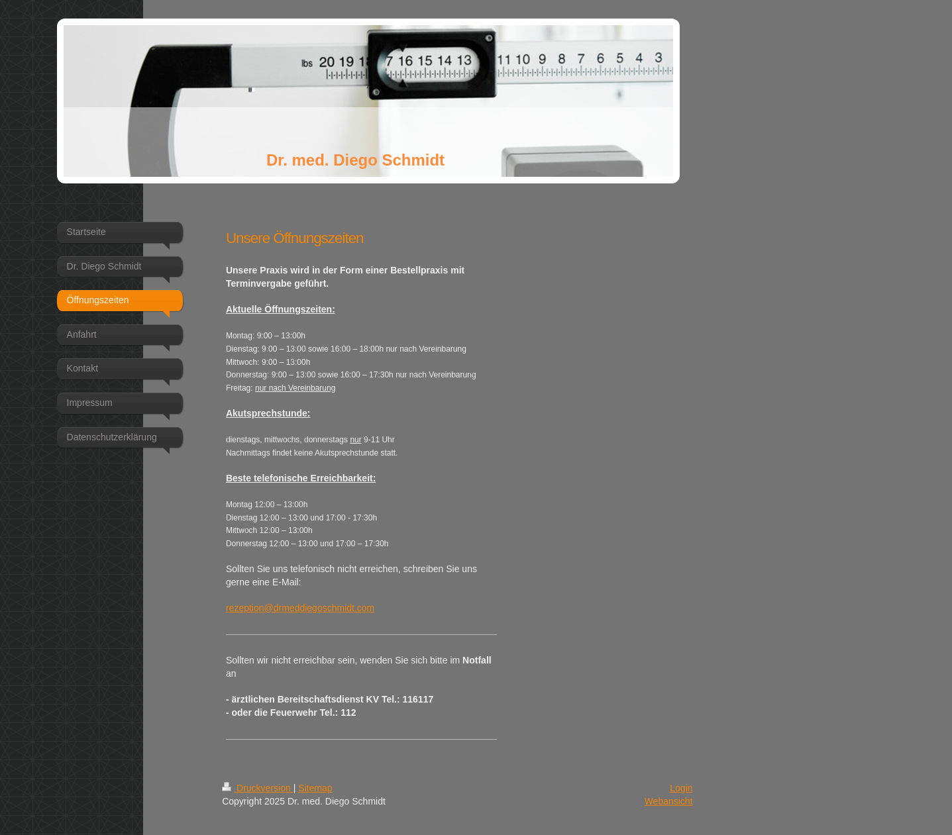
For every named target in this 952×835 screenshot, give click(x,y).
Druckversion (257, 788)
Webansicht (669, 801)
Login (681, 788)
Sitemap (315, 788)
